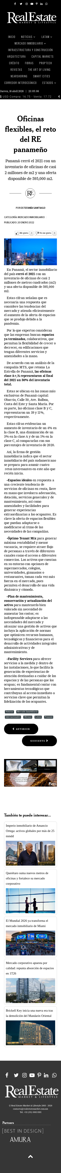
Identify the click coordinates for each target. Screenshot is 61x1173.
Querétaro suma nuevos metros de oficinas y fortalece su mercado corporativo (27, 878)
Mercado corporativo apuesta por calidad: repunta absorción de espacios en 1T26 (30, 968)
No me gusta (45, 233)
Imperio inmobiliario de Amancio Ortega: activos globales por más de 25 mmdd (30, 831)
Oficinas (28, 717)
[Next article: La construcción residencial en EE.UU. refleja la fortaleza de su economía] (39, 741)
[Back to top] (30, 1157)
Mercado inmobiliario (31, 217)
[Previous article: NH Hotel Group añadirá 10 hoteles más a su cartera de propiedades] (21, 729)
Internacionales (13, 717)
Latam (38, 717)
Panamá (49, 717)
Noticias (9, 712)
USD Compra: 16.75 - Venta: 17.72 (26, 96)
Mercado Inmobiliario (27, 712)
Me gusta (24, 233)
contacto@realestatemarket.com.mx (30, 1109)
